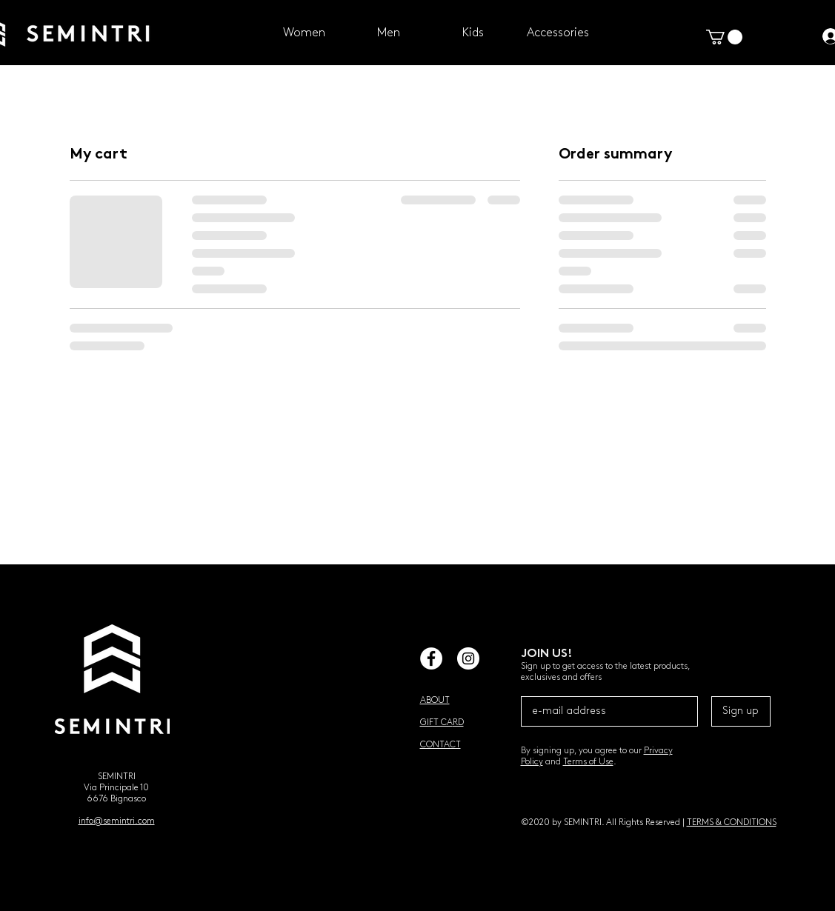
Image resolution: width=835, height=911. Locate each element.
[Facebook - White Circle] (431, 658)
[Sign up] (741, 711)
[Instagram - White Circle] (468, 658)
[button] (724, 37)
